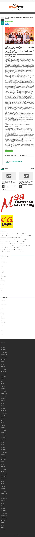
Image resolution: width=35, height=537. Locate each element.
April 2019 (3, 486)
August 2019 (3, 479)
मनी (1, 282)
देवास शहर (12, 155)
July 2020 (2, 461)
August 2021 (3, 439)
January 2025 (3, 371)
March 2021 (3, 447)
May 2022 (2, 423)
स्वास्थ (2, 292)
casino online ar (4, 264)
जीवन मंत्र (2, 268)
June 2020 (2, 462)
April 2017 (3, 527)
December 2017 (4, 513)
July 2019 (2, 481)
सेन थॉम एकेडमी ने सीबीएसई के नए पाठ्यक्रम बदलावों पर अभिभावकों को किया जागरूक (13, 235)
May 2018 (2, 505)
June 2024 (2, 383)
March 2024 (3, 388)
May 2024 (2, 384)
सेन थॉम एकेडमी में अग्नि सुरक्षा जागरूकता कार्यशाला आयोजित (9, 251)
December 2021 (4, 432)
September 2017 (4, 518)
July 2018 (2, 501)
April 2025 (3, 366)
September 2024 (4, 378)
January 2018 (3, 512)
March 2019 (3, 488)
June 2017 (2, 523)
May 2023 (2, 405)
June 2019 (2, 483)
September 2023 (4, 398)
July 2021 (2, 440)
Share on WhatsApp (9, 21)
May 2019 (2, 484)
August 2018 (3, 500)
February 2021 (3, 449)
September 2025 (4, 357)
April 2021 (3, 445)
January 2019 (3, 491)
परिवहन (2, 278)
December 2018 (4, 493)
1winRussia (3, 260)
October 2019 (3, 476)
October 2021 (3, 435)
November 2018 (4, 495)
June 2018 (2, 503)
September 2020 (4, 457)
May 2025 (2, 364)
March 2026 (3, 347)
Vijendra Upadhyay (23, 155)
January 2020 (3, 471)
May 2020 (2, 464)
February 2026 (3, 349)
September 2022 (4, 417)
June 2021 (2, 442)
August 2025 (3, 359)
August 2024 (3, 379)
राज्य (1, 286)
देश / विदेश (2, 272)
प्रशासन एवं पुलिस (3, 280)
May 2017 (2, 525)
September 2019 (4, 478)
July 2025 (2, 361)
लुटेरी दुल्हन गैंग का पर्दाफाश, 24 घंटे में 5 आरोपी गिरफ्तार (9, 249)
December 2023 (4, 393)
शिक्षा (1, 288)
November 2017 (4, 515)
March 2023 (3, 408)
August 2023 (3, 400)
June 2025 (2, 362)
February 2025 (3, 369)
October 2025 (3, 356)
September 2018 (4, 498)
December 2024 (4, 373)
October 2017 (3, 517)
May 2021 (2, 444)
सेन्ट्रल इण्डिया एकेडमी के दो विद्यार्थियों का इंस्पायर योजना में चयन (10, 243)
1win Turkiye (3, 258)
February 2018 (3, 510)
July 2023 (2, 401)
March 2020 (3, 467)
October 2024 (3, 376)
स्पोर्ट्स (2, 290)
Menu (30, 1)
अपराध (2, 266)
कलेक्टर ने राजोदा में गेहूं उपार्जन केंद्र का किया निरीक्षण (8, 237)
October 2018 (3, 496)
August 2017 (3, 520)
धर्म (1, 274)
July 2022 (2, 420)
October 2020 (3, 456)
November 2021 (4, 434)
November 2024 (4, 374)
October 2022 (3, 415)
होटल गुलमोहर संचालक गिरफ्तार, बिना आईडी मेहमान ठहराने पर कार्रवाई (10, 182)
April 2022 (3, 425)
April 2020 (3, 466)
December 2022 (4, 412)
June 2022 (2, 422)
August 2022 (3, 418)
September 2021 (4, 437)
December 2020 (4, 452)
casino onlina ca (4, 262)
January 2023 (3, 410)
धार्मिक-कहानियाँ (3, 276)
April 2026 (3, 345)
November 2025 (4, 354)
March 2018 (3, 508)
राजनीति (15, 155)
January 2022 (3, 430)
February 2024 (3, 390)
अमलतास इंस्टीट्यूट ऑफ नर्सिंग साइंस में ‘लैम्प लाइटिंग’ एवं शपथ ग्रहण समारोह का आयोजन (13, 245)
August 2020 (3, 459)
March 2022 (3, 427)
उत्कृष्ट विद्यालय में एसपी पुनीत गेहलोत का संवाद (7, 247)
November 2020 (4, 454)
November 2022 (4, 413)
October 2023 (3, 396)
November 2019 (4, 474)
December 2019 (4, 473)
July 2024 (2, 381)
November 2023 (4, 395)
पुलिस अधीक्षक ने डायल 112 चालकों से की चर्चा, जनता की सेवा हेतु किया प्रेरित (12, 239)
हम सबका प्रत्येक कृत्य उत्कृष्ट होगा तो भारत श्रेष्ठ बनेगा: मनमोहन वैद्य (10, 241)
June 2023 (2, 403)
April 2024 (3, 386)
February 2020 (3, 469)
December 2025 (4, 352)
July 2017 (2, 522)
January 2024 (3, 391)
